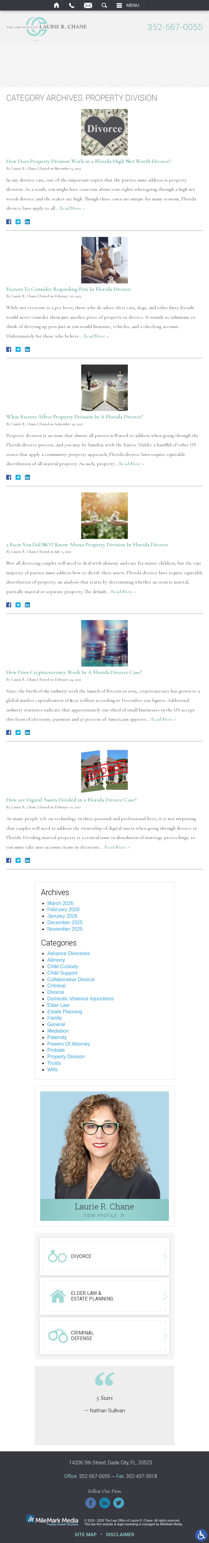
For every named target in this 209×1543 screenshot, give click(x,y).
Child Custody (62, 965)
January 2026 (62, 915)
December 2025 (65, 922)
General (56, 1024)
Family (54, 1017)
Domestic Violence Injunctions (80, 998)
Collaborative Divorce (71, 978)
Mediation (58, 1030)
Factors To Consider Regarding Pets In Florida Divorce (68, 288)
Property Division (66, 1056)
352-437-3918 (141, 1476)
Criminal (56, 985)
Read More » (72, 208)
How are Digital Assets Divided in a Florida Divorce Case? (71, 799)
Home (56, 5)
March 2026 (60, 902)
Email (88, 5)
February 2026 (63, 909)
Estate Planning (64, 1011)
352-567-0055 (175, 27)
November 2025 (65, 928)
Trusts (54, 1062)
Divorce (55, 991)
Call (71, 5)
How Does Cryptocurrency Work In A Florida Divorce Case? (74, 671)
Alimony (56, 959)
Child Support (62, 972)
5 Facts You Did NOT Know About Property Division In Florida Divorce (87, 543)
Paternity (57, 1036)
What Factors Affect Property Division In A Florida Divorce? (74, 416)
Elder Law (58, 1004)
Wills (52, 1069)
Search (104, 5)
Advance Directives (68, 953)
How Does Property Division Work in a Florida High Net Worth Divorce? (88, 160)
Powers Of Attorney (68, 1043)
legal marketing (127, 1524)
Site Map (86, 1534)
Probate (56, 1049)
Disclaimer (120, 1534)
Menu (133, 5)
